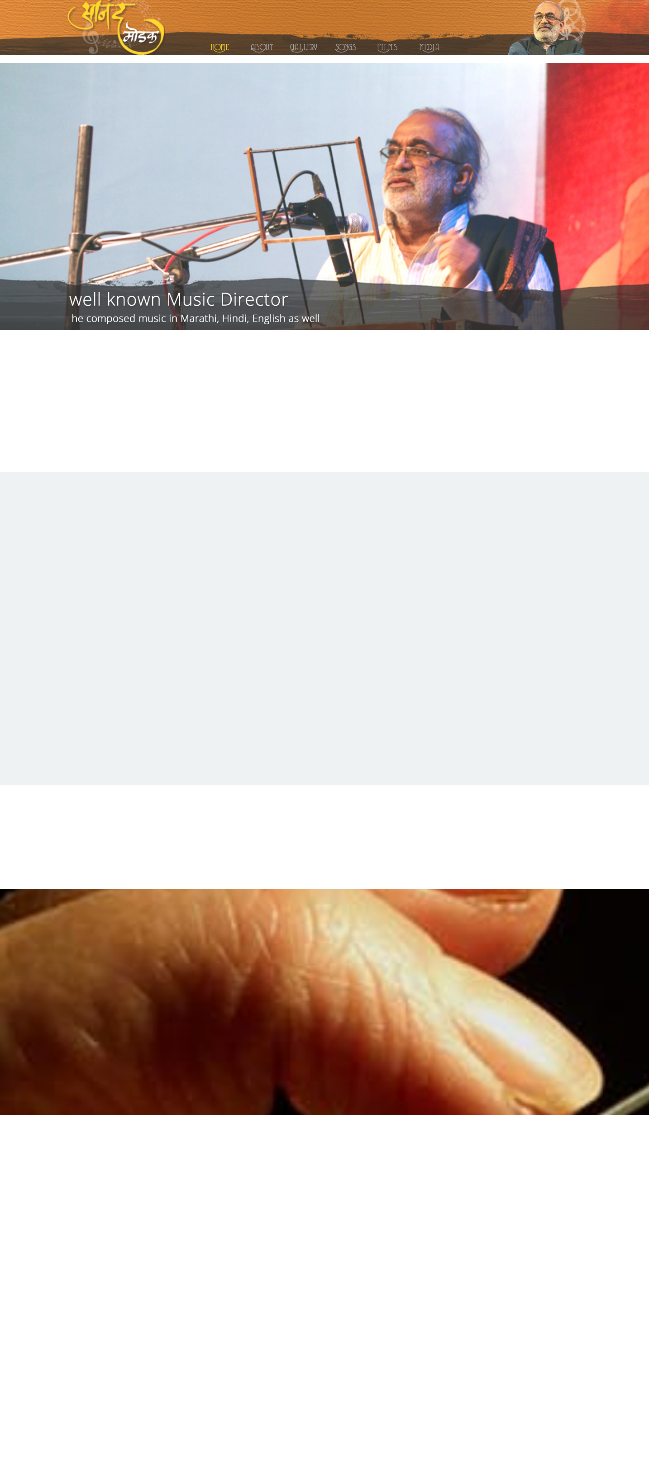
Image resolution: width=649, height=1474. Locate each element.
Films (387, 46)
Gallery (304, 46)
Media (429, 46)
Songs (345, 46)
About (261, 46)
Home (220, 46)
